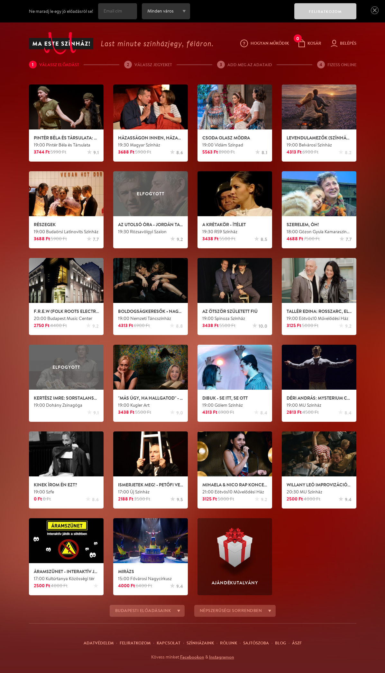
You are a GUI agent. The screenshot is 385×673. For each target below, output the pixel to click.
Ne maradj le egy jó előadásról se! (61, 11)
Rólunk (228, 643)
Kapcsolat (168, 643)
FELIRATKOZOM (325, 11)
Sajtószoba (256, 643)
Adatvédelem (99, 643)
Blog (280, 643)
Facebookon (192, 657)
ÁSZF (297, 643)
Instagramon (221, 657)
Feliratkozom (135, 643)
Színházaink (200, 643)
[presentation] (240, 15)
